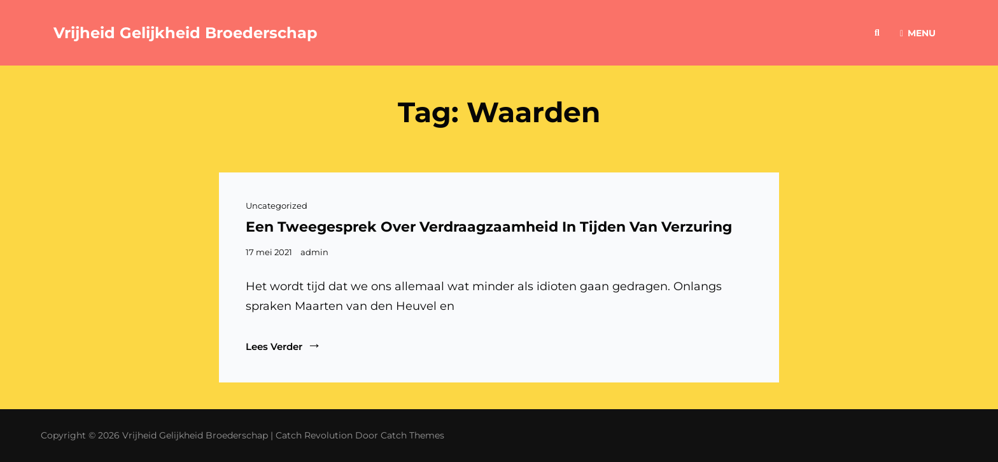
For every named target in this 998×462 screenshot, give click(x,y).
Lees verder (283, 346)
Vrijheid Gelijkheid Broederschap (185, 33)
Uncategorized (276, 205)
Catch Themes (412, 435)
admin (314, 252)
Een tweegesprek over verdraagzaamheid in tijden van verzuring (489, 226)
